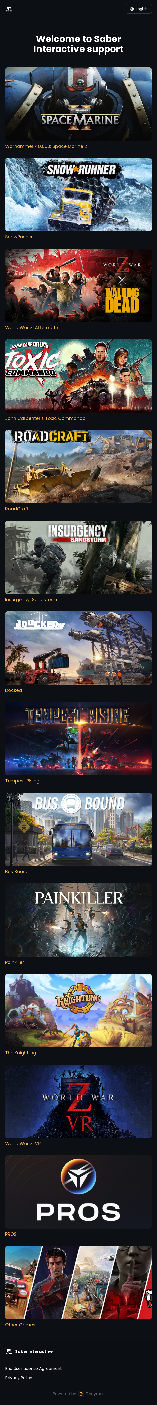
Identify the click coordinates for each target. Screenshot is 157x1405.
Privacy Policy (18, 1378)
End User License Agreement (33, 1369)
